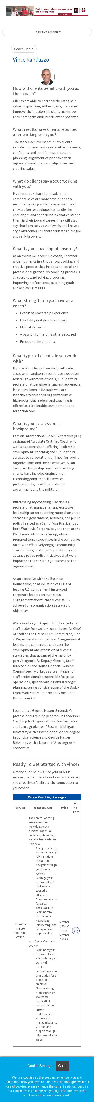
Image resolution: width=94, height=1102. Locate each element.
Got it (62, 1066)
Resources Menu (45, 32)
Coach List (22, 49)
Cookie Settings (39, 1066)
